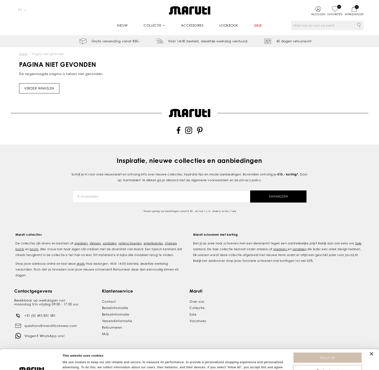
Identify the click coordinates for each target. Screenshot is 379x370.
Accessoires (192, 25)
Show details (72, 364)
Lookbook (228, 25)
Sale (258, 25)
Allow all (327, 338)
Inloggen (318, 14)
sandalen (110, 241)
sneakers (81, 241)
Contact (109, 299)
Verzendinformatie (117, 319)
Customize (327, 350)
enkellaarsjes (153, 241)
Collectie (152, 25)
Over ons (197, 299)
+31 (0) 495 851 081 (40, 313)
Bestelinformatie (115, 306)
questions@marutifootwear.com (50, 323)
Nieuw (122, 25)
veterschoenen (130, 241)
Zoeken (359, 25)
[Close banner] (371, 333)
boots (34, 247)
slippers (95, 241)
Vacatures (198, 319)
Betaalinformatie (116, 312)
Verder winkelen (39, 88)
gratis (81, 261)
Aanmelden (278, 194)
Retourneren (112, 325)
